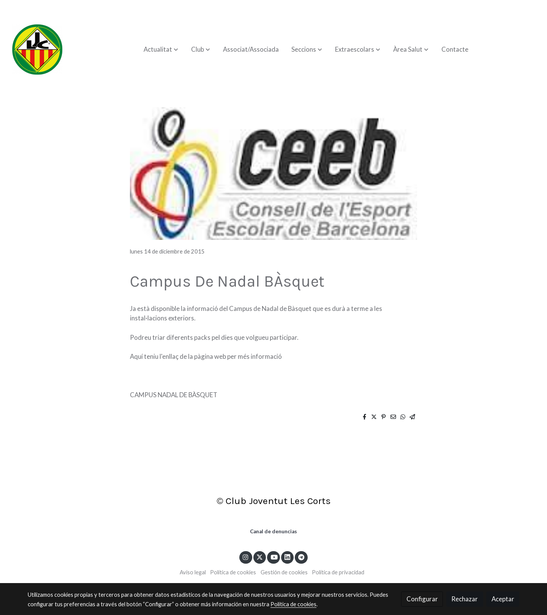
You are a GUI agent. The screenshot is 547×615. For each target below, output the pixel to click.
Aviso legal (193, 572)
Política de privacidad (338, 572)
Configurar (422, 599)
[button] (161, 49)
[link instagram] (246, 556)
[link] (37, 49)
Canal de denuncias (273, 531)
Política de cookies (233, 572)
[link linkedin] (287, 556)
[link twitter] (259, 556)
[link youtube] (274, 556)
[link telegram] (301, 556)
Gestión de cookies (284, 572)
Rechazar (464, 599)
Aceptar (503, 599)
